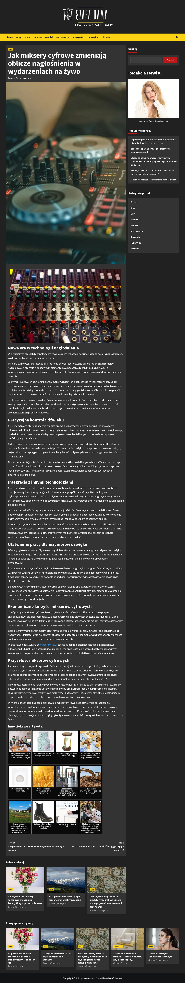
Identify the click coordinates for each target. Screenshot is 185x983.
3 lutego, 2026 (127, 963)
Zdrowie (105, 37)
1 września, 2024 (24, 78)
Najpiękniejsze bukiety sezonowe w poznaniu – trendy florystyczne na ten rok (25, 900)
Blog (18, 37)
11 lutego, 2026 (62, 904)
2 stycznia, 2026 (163, 960)
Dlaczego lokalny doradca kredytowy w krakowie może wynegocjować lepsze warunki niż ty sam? (106, 901)
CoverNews (102, 978)
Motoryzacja (63, 37)
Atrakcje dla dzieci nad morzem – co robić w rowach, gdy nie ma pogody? (152, 172)
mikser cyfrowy (48, 644)
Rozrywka (78, 37)
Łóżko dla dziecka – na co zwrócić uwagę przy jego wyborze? (95, 846)
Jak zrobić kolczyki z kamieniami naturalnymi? (153, 179)
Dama (12, 78)
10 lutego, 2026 (103, 911)
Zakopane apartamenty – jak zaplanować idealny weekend (65, 898)
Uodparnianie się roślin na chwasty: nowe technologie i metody (37, 846)
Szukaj (132, 49)
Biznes (9, 37)
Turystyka (92, 37)
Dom (27, 37)
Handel (49, 37)
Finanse (38, 37)
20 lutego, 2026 (22, 907)
